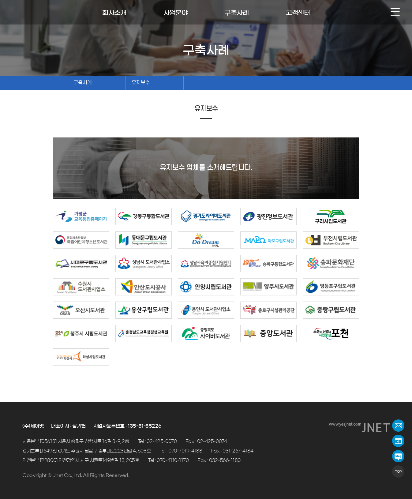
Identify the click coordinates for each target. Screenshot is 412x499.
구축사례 (82, 82)
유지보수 (141, 82)
